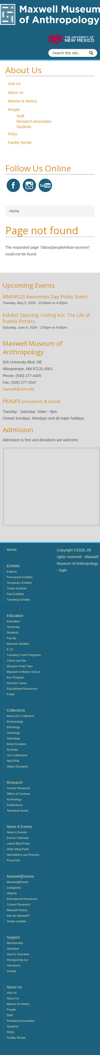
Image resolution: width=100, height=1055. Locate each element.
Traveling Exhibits (18, 599)
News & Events (17, 832)
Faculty (11, 638)
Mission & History (22, 101)
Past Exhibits (15, 594)
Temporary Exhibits (19, 582)
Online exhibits (16, 921)
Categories (14, 887)
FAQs (12, 134)
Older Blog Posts (18, 849)
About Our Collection (20, 716)
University (13, 626)
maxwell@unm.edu (18, 389)
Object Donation (17, 766)
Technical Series (17, 810)
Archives (12, 749)
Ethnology (13, 727)
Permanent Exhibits (20, 577)
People (14, 110)
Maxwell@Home (18, 882)
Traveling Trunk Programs (24, 655)
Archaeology (15, 721)
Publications (15, 805)
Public (11, 694)
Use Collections (17, 755)
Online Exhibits (17, 588)
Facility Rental (19, 142)
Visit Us (14, 84)
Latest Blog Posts (18, 843)
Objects (12, 893)
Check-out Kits (16, 660)
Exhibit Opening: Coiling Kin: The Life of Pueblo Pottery (46, 318)
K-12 (10, 649)
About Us (15, 92)
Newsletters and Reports (23, 854)
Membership (15, 943)
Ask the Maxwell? (18, 915)
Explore (12, 571)
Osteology (13, 732)
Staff (20, 116)
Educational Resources (22, 688)
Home (12, 549)
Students (24, 127)
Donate (11, 971)
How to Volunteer (18, 954)
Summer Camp (17, 683)
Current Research (18, 788)
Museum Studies (18, 643)
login (63, 570)
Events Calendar (18, 837)
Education (13, 621)
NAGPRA (13, 760)
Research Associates (34, 121)
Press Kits (13, 860)
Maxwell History (17, 910)
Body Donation (16, 744)
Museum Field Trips (20, 666)
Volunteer (13, 948)
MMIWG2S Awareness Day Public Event (45, 296)
